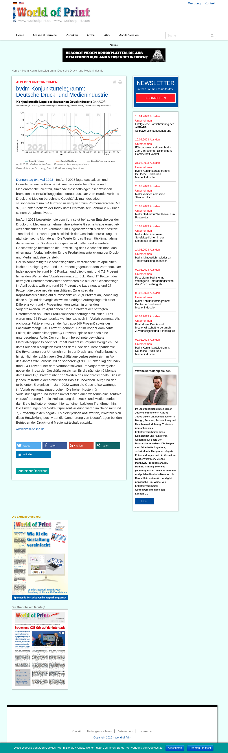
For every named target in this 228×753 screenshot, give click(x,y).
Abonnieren (155, 98)
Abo (107, 35)
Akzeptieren (175, 747)
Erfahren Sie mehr (200, 747)
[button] (28, 445)
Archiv (91, 35)
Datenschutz (125, 731)
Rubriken (72, 35)
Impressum (146, 731)
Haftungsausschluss (99, 731)
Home (20, 35)
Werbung (194, 3)
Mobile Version (128, 35)
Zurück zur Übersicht (32, 471)
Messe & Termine (45, 35)
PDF (144, 501)
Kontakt (210, 3)
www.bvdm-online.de (30, 429)
